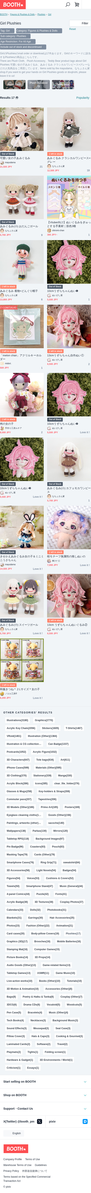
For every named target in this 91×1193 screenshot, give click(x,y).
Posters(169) (72, 807)
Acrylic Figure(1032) (45, 751)
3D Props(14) (42, 957)
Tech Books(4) (15, 1020)
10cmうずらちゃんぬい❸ (15, 488)
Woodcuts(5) (74, 1004)
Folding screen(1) (55, 1052)
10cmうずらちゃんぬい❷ (62, 423)
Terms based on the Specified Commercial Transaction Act (26, 1179)
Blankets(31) (14, 917)
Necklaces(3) (38, 1020)
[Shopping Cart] (77, 4)
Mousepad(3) (41, 1028)
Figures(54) (13, 878)
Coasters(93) (37, 846)
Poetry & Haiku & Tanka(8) (38, 996)
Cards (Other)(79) (44, 854)
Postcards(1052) (16, 751)
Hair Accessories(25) (62, 917)
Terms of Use (32, 1159)
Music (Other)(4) (58, 1012)
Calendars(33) (15, 909)
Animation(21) (64, 925)
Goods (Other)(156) (59, 815)
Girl (49, 14)
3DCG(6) (12, 1004)
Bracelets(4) (35, 1012)
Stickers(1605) (50, 728)
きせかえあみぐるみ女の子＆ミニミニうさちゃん (22, 558)
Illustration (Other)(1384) (42, 736)
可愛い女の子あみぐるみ (15, 158)
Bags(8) (11, 996)
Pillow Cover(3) (16, 1036)
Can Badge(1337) (58, 744)
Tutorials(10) (74, 981)
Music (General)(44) (71, 886)
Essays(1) (33, 1067)
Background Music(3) (65, 1020)
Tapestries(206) (47, 799)
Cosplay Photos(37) (71, 902)
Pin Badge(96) (15, 846)
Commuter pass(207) (19, 799)
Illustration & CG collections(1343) (25, 744)
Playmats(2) (14, 1052)
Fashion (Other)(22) (37, 925)
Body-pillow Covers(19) (45, 933)
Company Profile (12, 1159)
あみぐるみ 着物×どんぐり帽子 (19, 290)
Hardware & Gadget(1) (20, 1060)
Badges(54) (69, 870)
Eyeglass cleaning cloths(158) (24, 815)
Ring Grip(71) (48, 862)
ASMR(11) (43, 973)
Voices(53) (33, 878)
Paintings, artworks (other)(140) (25, 823)
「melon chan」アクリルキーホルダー (21, 357)
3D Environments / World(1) (56, 1060)
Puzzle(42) (42, 894)
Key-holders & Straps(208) (54, 791)
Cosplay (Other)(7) (71, 996)
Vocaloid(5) (53, 1004)
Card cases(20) (15, 933)
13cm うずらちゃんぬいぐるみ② (67, 624)
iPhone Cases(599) (18, 767)
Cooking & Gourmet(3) (69, 1036)
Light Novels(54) (46, 870)
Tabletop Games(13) (19, 973)
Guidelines (41, 1165)
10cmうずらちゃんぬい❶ (62, 290)
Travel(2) (62, 1044)
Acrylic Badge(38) (17, 902)
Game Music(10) (65, 973)
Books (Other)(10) (49, 981)
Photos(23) (13, 925)
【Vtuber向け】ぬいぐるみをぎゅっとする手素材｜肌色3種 (69, 224)
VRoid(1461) (14, 736)
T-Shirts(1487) (74, 728)
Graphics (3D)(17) (17, 941)
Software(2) (43, 1044)
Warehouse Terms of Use (17, 1165)
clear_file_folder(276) (66, 783)
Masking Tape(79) (17, 854)
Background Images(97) (50, 838)
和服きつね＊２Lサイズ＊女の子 (20, 689)
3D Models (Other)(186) (20, 807)
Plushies (41, 14)
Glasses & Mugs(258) (19, 791)
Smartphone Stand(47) (39, 886)
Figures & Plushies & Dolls (22, 14)
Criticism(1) (14, 1067)
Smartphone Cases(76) (20, 862)
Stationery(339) (42, 775)
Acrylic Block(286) (17, 783)
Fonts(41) (61, 894)
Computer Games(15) (47, 949)
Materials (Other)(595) (49, 767)
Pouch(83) (58, 846)
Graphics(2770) (44, 720)
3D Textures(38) (44, 902)
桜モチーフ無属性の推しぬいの (66, 556)
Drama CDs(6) (31, 1004)
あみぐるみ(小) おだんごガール (19, 226)
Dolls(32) (35, 909)
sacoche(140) (56, 823)
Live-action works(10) (19, 981)
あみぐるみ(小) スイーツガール (19, 624)
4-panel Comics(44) (18, 894)
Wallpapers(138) (16, 830)
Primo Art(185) (49, 807)
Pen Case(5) (14, 1012)
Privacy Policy (11, 1171)
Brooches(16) (42, 941)
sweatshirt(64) (71, 862)
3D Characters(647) (18, 759)
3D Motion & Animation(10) (22, 988)
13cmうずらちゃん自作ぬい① (65, 355)
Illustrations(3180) (17, 720)
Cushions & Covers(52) (60, 878)
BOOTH (3, 14)
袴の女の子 (7, 423)
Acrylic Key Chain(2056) (21, 728)
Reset (72, 29)
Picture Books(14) (17, 957)
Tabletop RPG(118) (18, 838)
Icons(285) (41, 783)
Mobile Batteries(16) (69, 941)
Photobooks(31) (56, 909)
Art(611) (65, 759)
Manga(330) (65, 775)
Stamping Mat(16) (17, 949)
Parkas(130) (40, 830)
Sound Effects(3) (17, 1028)
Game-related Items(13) (56, 965)
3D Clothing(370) (17, 775)
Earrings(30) (35, 917)
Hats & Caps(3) (40, 1036)
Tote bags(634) (45, 759)
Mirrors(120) (60, 830)
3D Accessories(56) (18, 870)
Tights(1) (32, 1052)
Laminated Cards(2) (18, 1044)
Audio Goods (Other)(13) (21, 965)
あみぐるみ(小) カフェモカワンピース (69, 490)
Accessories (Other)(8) (58, 988)
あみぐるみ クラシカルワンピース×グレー (69, 160)
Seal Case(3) (62, 1028)
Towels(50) (13, 886)
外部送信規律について (34, 1171)
